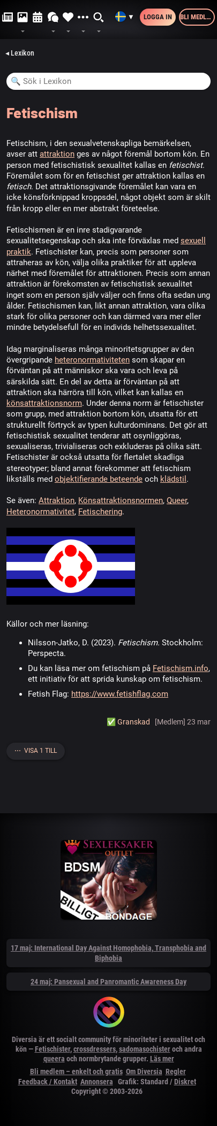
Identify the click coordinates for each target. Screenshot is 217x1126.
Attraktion (56, 500)
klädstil (173, 479)
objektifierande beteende (99, 479)
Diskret (185, 1081)
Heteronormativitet (40, 511)
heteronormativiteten (92, 360)
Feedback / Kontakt (47, 1081)
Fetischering (100, 511)
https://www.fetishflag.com (119, 694)
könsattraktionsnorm (44, 403)
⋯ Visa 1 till (35, 750)
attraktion (57, 154)
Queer (177, 500)
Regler (176, 1071)
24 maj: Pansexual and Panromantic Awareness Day (108, 981)
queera (54, 1058)
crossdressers (94, 1049)
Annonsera (96, 1081)
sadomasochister (144, 1049)
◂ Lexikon (19, 53)
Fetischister (52, 1049)
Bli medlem (197, 17)
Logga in (158, 17)
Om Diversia (144, 1071)
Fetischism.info (180, 668)
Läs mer (162, 1058)
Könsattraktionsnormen (120, 500)
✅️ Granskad (128, 722)
